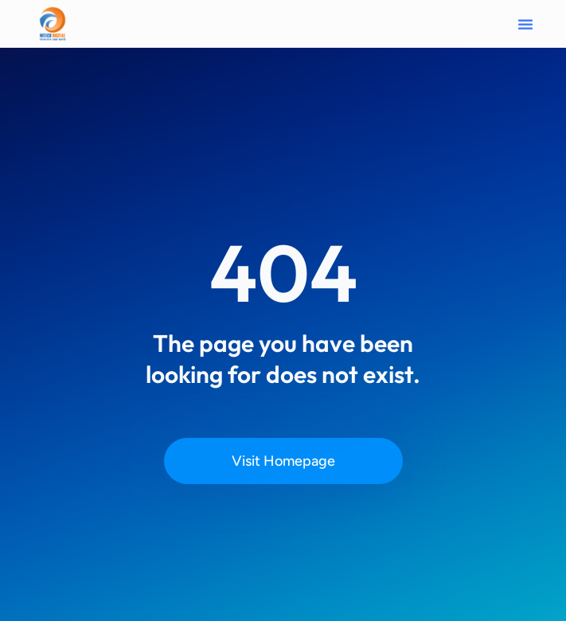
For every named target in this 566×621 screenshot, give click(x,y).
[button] (525, 24)
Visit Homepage (283, 461)
